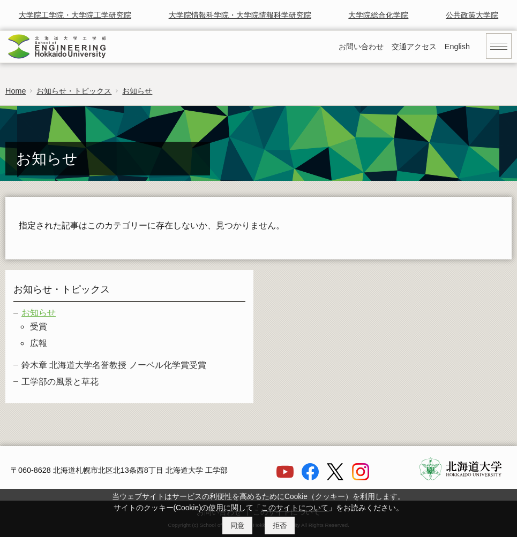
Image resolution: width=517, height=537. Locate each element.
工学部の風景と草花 (60, 381)
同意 (237, 525)
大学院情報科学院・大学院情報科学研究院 (240, 15)
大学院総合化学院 (378, 15)
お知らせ (137, 91)
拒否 (280, 525)
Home (15, 91)
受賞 (38, 326)
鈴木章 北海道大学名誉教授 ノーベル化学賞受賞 (113, 365)
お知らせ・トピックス (73, 91)
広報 (38, 343)
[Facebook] (310, 477)
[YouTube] (285, 477)
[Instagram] (360, 477)
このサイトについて (294, 508)
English (457, 46)
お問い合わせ (361, 46)
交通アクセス (414, 46)
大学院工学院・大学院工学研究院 (75, 15)
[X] (335, 477)
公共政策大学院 (472, 15)
